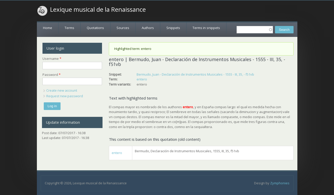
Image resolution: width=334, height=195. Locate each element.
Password (51, 74)
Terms (69, 27)
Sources (123, 27)
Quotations (95, 27)
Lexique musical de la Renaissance (98, 9)
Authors (148, 27)
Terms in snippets (206, 27)
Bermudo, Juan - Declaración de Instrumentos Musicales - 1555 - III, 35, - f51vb (195, 74)
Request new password (64, 96)
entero (142, 79)
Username (51, 58)
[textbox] (255, 29)
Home (47, 27)
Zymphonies (279, 183)
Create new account (61, 90)
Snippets (173, 27)
